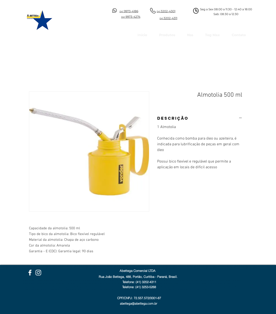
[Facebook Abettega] (30, 272)
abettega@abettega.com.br (138, 304)
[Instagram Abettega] (38, 272)
